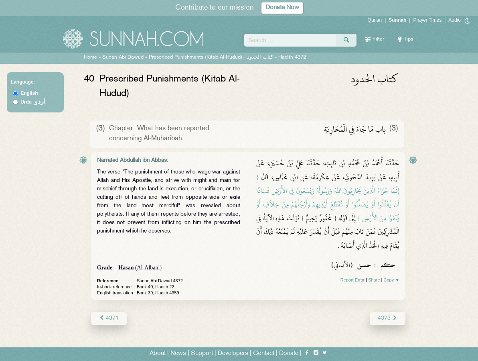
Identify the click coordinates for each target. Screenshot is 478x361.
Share (374, 279)
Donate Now (282, 8)
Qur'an (375, 20)
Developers (233, 354)
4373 (387, 318)
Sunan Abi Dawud (123, 57)
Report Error (352, 279)
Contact (263, 354)
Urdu (32, 102)
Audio (454, 20)
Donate (288, 354)
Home (90, 57)
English (29, 93)
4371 (109, 318)
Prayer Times (427, 20)
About (158, 354)
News (178, 354)
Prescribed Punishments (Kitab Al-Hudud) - (212, 57)
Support (202, 354)
